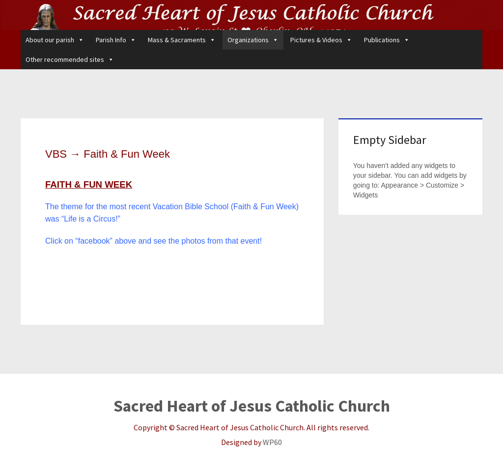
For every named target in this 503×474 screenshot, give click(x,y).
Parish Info (116, 40)
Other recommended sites (70, 59)
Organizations (253, 40)
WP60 (272, 442)
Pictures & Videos (321, 40)
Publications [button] (387, 40)
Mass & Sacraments (182, 40)
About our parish (55, 40)
